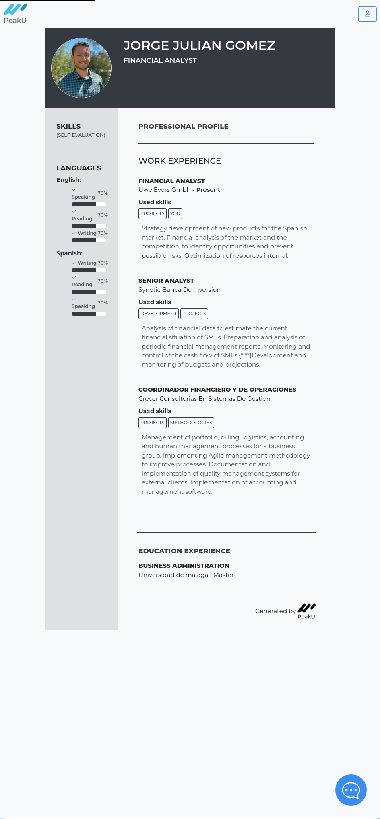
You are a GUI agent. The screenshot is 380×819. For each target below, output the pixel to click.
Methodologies (191, 422)
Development (158, 313)
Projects (152, 213)
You (175, 213)
